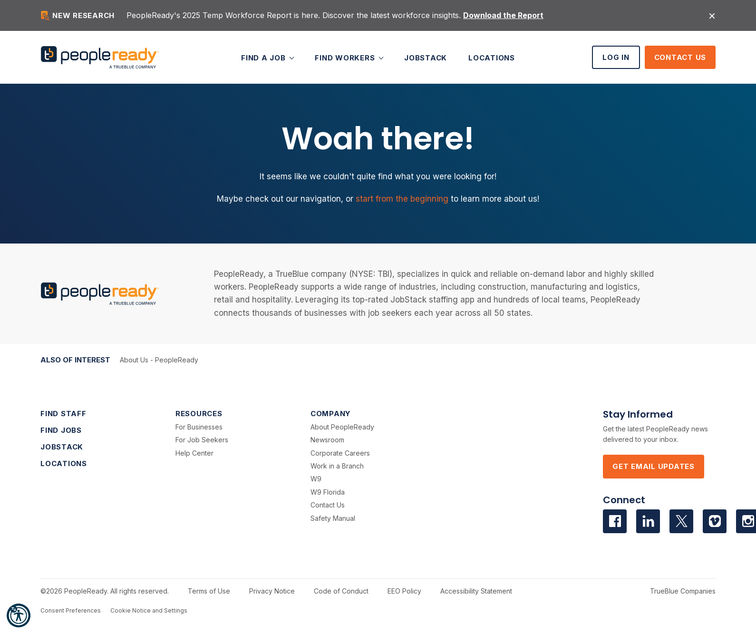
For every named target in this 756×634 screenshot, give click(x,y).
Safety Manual (332, 518)
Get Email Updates (653, 466)
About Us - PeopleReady (159, 360)
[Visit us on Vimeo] (715, 521)
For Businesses (199, 427)
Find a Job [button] (264, 57)
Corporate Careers (340, 453)
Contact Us (680, 57)
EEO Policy (404, 591)
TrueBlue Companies (683, 591)
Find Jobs (61, 430)
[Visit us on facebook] (615, 521)
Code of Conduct (341, 591)
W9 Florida (327, 492)
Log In (616, 57)
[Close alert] (712, 15)
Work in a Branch (337, 466)
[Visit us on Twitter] (681, 521)
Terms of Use (209, 591)
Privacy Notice (272, 591)
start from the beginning (402, 199)
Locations (491, 57)
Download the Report (503, 15)
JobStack (425, 57)
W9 (315, 479)
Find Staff (63, 413)
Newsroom (327, 440)
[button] (18, 615)
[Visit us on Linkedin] (648, 521)
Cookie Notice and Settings (148, 610)
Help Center (194, 453)
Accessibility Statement (476, 591)
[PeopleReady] (99, 57)
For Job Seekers (201, 440)
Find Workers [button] (346, 57)
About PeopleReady (342, 427)
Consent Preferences (70, 610)
